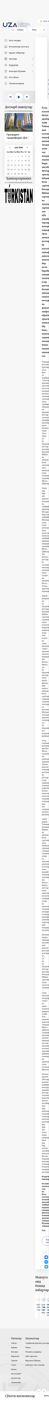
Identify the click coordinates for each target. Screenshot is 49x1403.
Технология (16, 1382)
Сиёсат (14, 1343)
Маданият (15, 1356)
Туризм (14, 1360)
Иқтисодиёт (16, 1373)
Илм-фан (14, 1352)
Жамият (14, 1347)
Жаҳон (14, 1369)
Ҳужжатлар (16, 1378)
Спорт (13, 1365)
